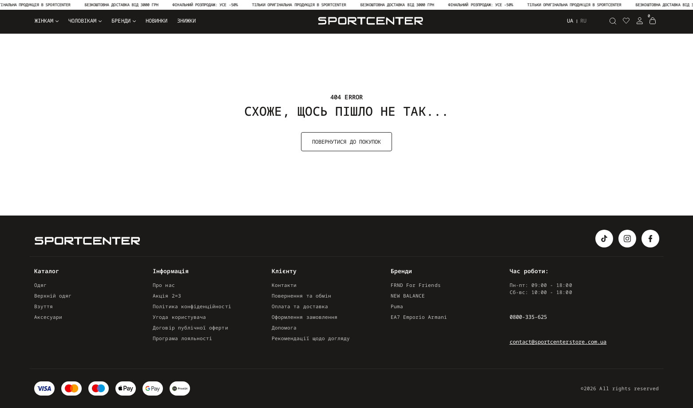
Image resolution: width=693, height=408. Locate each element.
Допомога (284, 327)
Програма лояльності (182, 338)
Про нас (163, 285)
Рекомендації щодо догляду (311, 338)
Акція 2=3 (167, 295)
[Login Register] (639, 20)
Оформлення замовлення (304, 317)
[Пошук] (613, 20)
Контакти (284, 285)
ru (583, 20)
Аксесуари (48, 317)
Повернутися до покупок (346, 141)
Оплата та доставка (300, 306)
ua (570, 20)
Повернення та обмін (301, 295)
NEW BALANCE (408, 295)
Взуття (43, 306)
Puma (397, 306)
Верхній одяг (53, 295)
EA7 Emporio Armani (419, 317)
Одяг (40, 285)
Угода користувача (179, 317)
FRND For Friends (416, 285)
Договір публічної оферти (190, 327)
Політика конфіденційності (192, 306)
